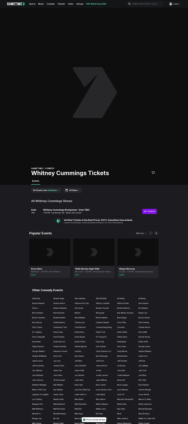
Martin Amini (121, 404)
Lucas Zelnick (143, 394)
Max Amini (121, 409)
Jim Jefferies (37, 370)
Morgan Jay (37, 418)
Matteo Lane (101, 409)
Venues (79, 4)
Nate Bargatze (101, 418)
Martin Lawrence (145, 404)
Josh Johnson (37, 380)
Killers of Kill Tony (39, 390)
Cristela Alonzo (144, 327)
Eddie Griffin (143, 342)
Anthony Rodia (123, 303)
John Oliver (57, 375)
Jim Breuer (121, 366)
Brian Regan (122, 318)
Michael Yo (36, 414)
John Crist (142, 370)
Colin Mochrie (80, 327)
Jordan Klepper (123, 375)
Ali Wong (141, 298)
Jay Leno (57, 361)
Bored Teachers (38, 318)
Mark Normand (80, 404)
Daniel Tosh (100, 332)
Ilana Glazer (79, 356)
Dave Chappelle (38, 337)
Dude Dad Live (59, 342)
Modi (119, 414)
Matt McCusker (59, 409)
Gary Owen (121, 346)
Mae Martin (79, 399)
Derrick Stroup (144, 337)
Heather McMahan (39, 356)
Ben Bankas (143, 308)
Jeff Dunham (122, 361)
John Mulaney (37, 375)
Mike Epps (79, 414)
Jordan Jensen (102, 375)
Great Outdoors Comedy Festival (105, 351)
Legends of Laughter (40, 394)
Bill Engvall (100, 313)
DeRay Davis (122, 337)
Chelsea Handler (102, 322)
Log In (174, 4)
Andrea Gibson (59, 303)
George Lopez (144, 346)
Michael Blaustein (145, 409)
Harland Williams (144, 351)
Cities (70, 4)
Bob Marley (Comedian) (126, 313)
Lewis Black (100, 394)
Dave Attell (142, 332)
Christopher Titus (60, 327)
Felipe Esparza (38, 346)
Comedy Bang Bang (104, 327)
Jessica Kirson (101, 366)
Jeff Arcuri (100, 361)
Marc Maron (100, 399)
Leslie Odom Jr (81, 394)
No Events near (46, 190)
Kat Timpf (142, 380)
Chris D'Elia (121, 322)
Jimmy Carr (57, 370)
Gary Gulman (101, 346)
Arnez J (35, 308)
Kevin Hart (79, 385)
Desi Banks (36, 342)
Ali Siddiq (120, 298)
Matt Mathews (37, 409)
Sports (32, 4)
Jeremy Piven (58, 366)
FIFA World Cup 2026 (96, 4)
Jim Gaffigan (143, 366)
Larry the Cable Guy (82, 390)
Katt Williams (58, 385)
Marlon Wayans (102, 404)
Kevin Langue (122, 385)
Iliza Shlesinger (102, 356)
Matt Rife (78, 409)
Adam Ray (36, 298)
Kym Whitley (58, 390)
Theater (61, 4)
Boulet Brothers (59, 318)
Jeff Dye (141, 361)
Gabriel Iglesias (81, 346)
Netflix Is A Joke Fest (146, 418)
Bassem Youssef (102, 308)
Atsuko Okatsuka (60, 308)
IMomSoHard (122, 356)
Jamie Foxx (142, 356)
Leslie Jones (58, 394)
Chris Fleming (143, 322)
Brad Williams (80, 318)
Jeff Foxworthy (38, 366)
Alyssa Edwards (38, 303)
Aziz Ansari (79, 308)
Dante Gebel (122, 332)
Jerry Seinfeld (80, 366)
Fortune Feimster (59, 346)
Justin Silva (79, 380)
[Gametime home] (17, 3)
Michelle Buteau (59, 414)
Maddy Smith (58, 399)
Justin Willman (101, 380)
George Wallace (38, 351)
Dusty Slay (100, 342)
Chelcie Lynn (80, 322)
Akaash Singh (58, 298)
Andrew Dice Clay (82, 303)
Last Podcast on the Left (105, 390)
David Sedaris (58, 337)
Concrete (121, 327)
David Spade (80, 337)
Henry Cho (57, 356)
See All (141, 233)
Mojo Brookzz (144, 414)
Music (41, 4)
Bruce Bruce (37, 322)
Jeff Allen (78, 361)
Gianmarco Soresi (60, 351)
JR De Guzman (59, 380)
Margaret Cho (37, 404)
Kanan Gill (121, 380)
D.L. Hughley (37, 332)
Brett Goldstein (102, 318)
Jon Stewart (79, 375)
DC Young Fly (101, 337)
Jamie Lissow (37, 361)
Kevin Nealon (143, 385)
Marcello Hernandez (125, 399)
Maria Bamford (59, 404)
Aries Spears (143, 303)
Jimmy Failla (79, 370)
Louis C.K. (121, 394)
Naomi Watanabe (81, 418)
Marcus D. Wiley (144, 399)
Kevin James (101, 385)
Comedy (51, 4)
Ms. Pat (56, 418)
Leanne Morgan (144, 390)
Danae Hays (58, 332)
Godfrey (78, 351)
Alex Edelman (80, 298)
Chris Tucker (37, 327)
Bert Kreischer (59, 313)
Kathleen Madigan (39, 385)
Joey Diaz (121, 370)
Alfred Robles (101, 298)
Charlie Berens (59, 322)
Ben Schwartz (37, 313)
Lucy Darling (37, 399)
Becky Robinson (123, 308)
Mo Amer (99, 414)
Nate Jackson (122, 418)
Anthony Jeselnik (102, 303)
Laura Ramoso (122, 390)
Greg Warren (122, 351)
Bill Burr (78, 313)
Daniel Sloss (79, 332)
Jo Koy (98, 370)
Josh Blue (142, 375)
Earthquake (121, 342)
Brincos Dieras (144, 318)
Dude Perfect (80, 342)
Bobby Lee (142, 313)
